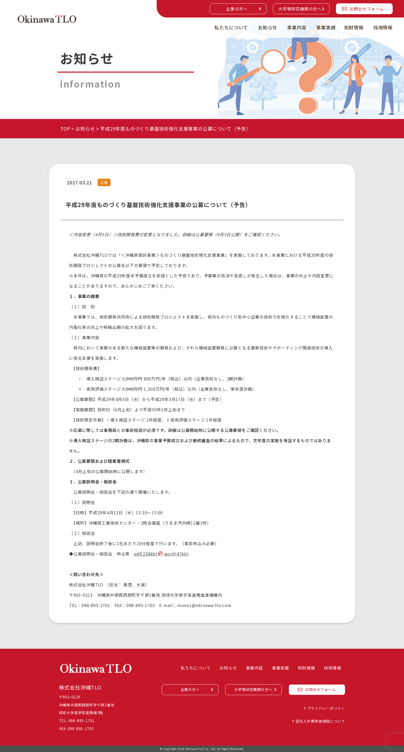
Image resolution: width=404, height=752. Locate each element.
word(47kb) (176, 554)
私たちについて (231, 27)
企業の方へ (237, 9)
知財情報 (354, 27)
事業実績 (325, 27)
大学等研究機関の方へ (300, 9)
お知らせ (267, 27)
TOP (65, 128)
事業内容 (296, 27)
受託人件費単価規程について (320, 721)
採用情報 (383, 27)
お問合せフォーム (366, 9)
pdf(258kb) (145, 554)
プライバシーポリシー (326, 708)
